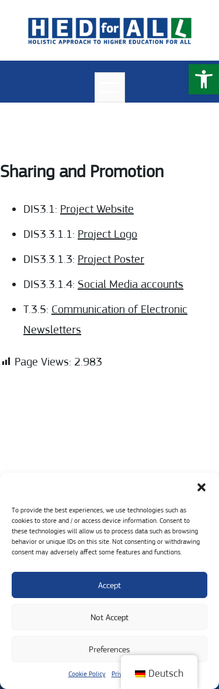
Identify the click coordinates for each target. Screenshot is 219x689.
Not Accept (109, 617)
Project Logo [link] (107, 234)
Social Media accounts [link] (130, 284)
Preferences (109, 649)
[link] (204, 79)
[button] (201, 487)
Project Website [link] (97, 209)
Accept (109, 585)
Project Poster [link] (111, 259)
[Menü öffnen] (110, 87)
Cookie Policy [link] (87, 674)
